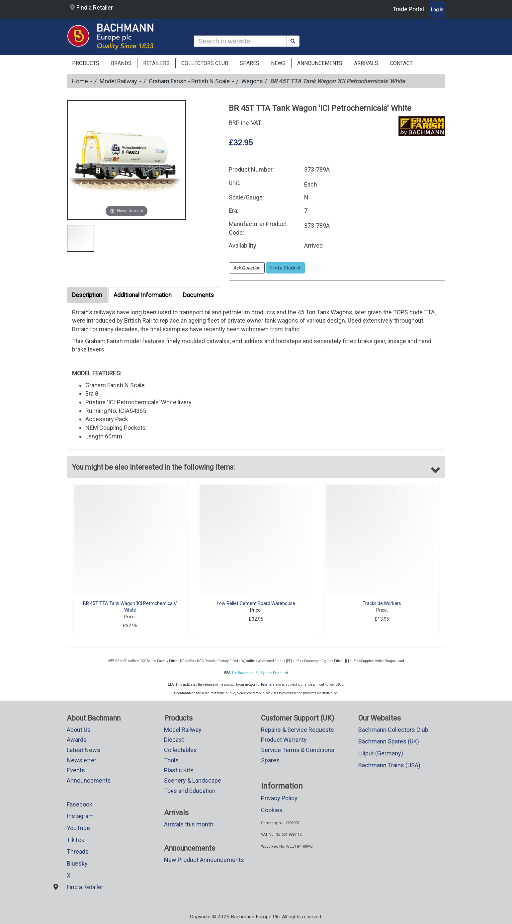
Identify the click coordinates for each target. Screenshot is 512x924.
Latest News (83, 749)
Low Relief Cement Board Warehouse (256, 603)
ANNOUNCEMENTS (319, 63)
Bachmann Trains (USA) (389, 765)
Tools (171, 760)
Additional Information (143, 294)
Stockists (271, 693)
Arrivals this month (188, 824)
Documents (198, 294)
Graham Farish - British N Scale (191, 81)
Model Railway (121, 81)
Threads (78, 851)
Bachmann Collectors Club (393, 729)
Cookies (272, 810)
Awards (77, 739)
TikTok (75, 839)
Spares (270, 760)
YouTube (78, 827)
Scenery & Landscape (192, 780)
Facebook (79, 804)
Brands (121, 63)
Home (82, 81)
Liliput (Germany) (380, 753)
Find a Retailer (91, 7)
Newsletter (81, 760)
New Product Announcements (204, 859)
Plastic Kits (179, 770)
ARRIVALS (366, 63)
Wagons (252, 81)
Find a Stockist (285, 267)
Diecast (174, 739)
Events (76, 770)
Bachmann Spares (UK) (388, 741)
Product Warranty (284, 739)
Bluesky (77, 863)
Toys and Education (189, 790)
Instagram (80, 815)
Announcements (89, 780)
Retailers (268, 684)
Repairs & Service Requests (297, 729)
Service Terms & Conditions (297, 749)
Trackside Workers (382, 603)
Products (85, 63)
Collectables (180, 749)
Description (87, 294)
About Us (79, 729)
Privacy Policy (279, 798)
